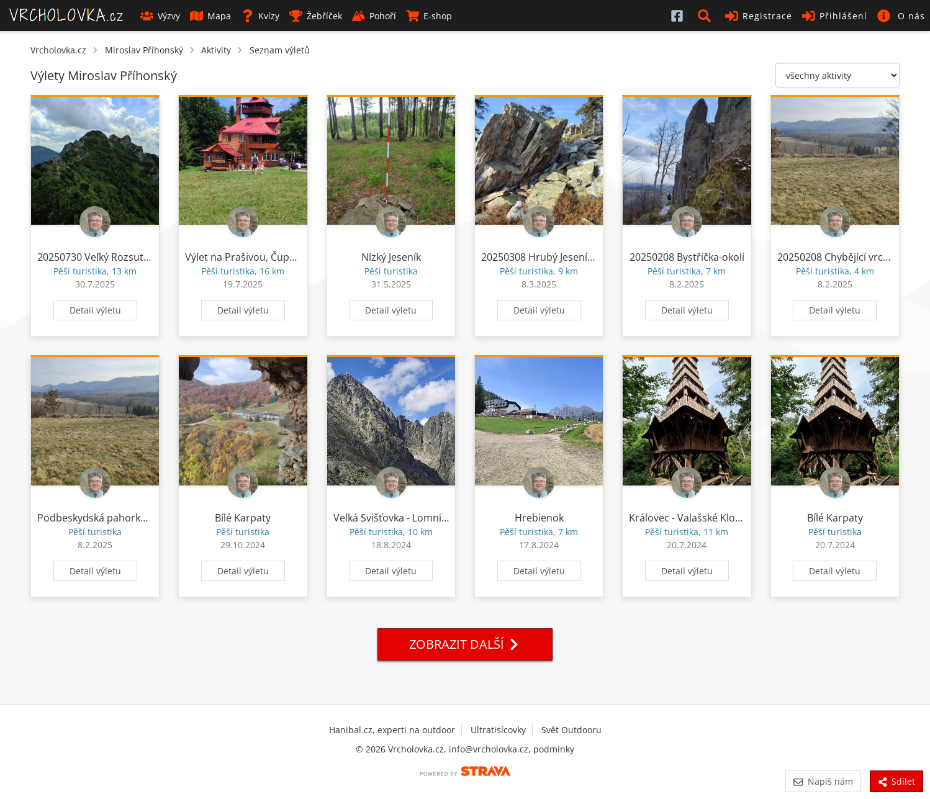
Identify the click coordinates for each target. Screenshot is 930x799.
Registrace (758, 15)
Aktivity (216, 50)
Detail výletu (95, 310)
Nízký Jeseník (391, 257)
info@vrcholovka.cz (488, 749)
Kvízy (260, 15)
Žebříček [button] (315, 15)
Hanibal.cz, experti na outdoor (392, 730)
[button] (706, 15)
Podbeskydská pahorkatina (100, 518)
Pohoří (374, 15)
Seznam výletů (280, 50)
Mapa (210, 15)
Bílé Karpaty (243, 518)
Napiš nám (822, 781)
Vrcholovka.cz (58, 50)
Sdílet (896, 781)
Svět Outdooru (571, 730)
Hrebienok (539, 518)
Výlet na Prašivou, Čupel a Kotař (259, 257)
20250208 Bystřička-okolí (687, 257)
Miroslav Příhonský (144, 50)
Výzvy (160, 15)
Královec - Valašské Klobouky (696, 518)
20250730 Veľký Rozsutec (95, 257)
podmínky (553, 749)
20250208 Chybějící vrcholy (840, 257)
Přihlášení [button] (834, 15)
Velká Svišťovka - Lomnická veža (407, 518)
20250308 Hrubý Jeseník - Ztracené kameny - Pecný (599, 257)
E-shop (429, 15)
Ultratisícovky (498, 730)
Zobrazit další (465, 644)
